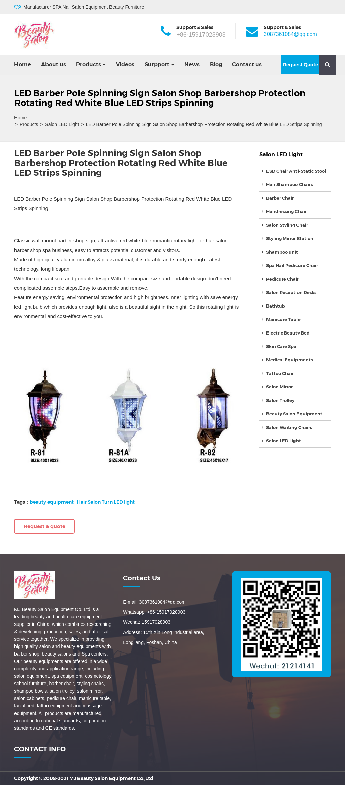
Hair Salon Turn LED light (106, 502)
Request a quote (44, 526)
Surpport (157, 64)
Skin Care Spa (281, 346)
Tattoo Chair (280, 373)
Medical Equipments (289, 359)
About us (53, 64)
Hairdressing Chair (286, 211)
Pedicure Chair (282, 279)
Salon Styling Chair (287, 225)
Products (88, 64)
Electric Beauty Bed (288, 333)
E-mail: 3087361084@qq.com (154, 602)
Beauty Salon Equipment (294, 413)
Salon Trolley (280, 400)
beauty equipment (52, 502)
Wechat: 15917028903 (146, 622)
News (192, 64)
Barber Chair (280, 198)
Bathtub (275, 306)
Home (22, 64)
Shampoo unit (282, 252)
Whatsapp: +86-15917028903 (154, 612)
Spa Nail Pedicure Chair (292, 265)
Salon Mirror (279, 386)
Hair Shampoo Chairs (289, 184)
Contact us (247, 64)
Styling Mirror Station (289, 238)
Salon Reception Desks (291, 292)
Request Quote (300, 65)
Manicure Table (283, 319)
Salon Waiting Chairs (289, 427)
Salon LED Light (62, 124)
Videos (125, 64)
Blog (216, 64)
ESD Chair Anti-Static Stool (296, 171)
